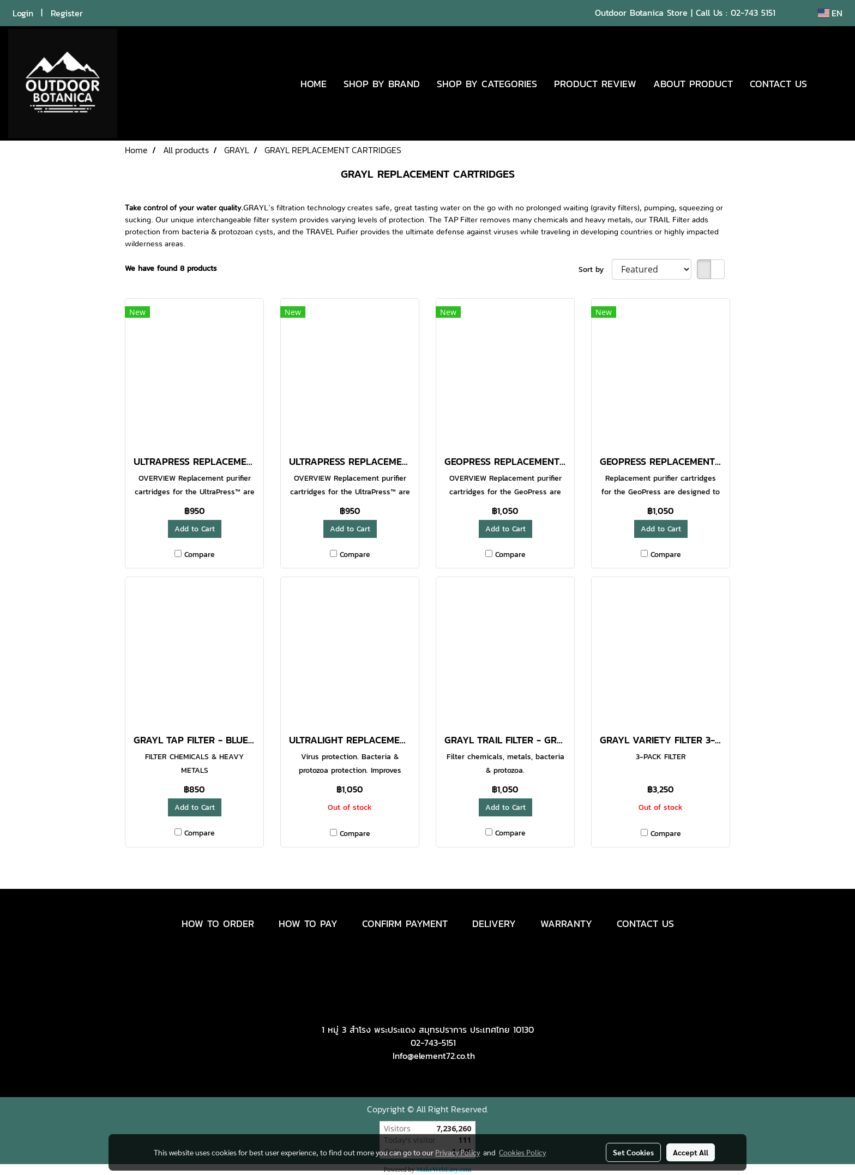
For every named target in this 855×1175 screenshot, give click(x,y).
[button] (831, 83)
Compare (199, 554)
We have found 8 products (171, 268)
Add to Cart (194, 529)
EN (830, 13)
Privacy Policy (457, 1152)
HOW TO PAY (308, 923)
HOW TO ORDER (218, 923)
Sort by (595, 269)
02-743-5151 (433, 1042)
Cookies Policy (522, 1152)
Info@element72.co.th (434, 1055)
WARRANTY (566, 923)
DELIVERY (494, 923)
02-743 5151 (753, 12)
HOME (313, 83)
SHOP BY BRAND (382, 83)
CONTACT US (778, 83)
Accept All (690, 1152)
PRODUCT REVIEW (595, 83)
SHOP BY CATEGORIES (487, 83)
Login (23, 13)
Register (67, 13)
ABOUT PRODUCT (693, 83)
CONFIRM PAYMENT (405, 923)
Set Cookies (633, 1152)
